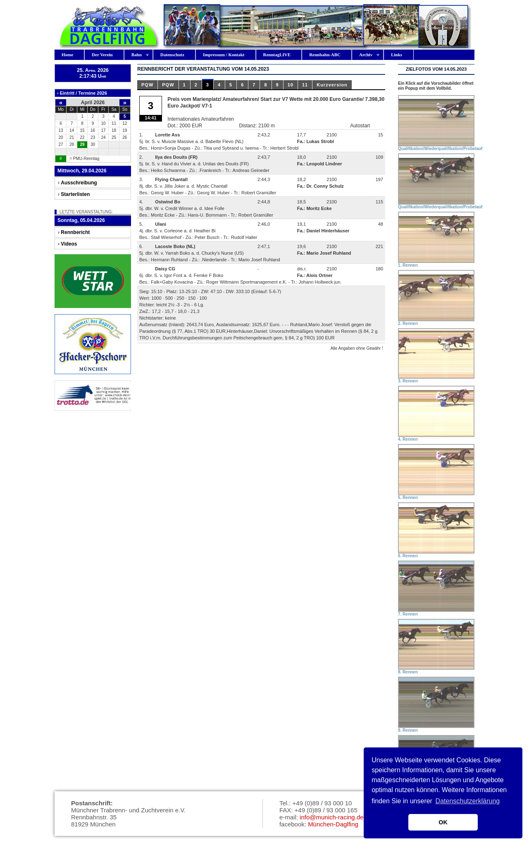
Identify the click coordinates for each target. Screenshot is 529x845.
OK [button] (443, 822)
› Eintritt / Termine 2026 (82, 93)
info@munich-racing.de (331, 817)
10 (290, 84)
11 (305, 84)
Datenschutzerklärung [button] (468, 800)
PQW (147, 84)
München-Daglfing (333, 824)
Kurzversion (332, 84)
